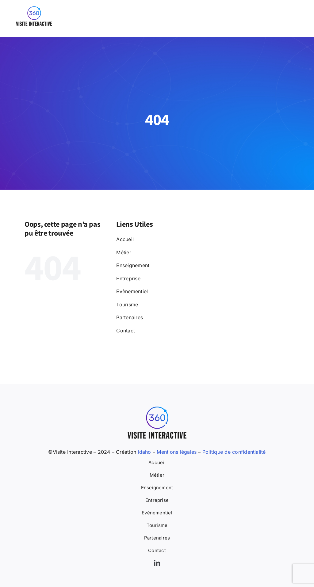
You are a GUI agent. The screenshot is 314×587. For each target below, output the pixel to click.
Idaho (143, 452)
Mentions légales (177, 452)
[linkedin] (157, 563)
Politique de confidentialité (234, 452)
